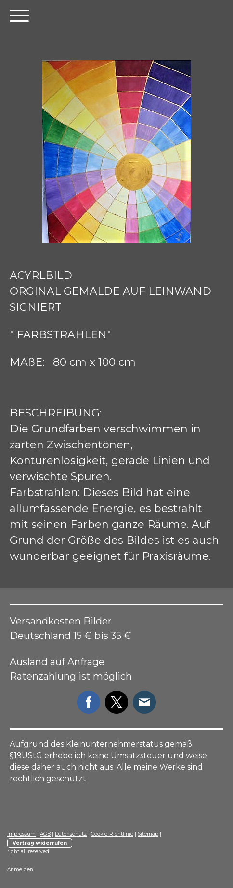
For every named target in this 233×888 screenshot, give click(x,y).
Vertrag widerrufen (40, 843)
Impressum (21, 834)
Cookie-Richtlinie (112, 834)
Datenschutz (71, 834)
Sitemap (148, 834)
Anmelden (20, 869)
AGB (45, 834)
